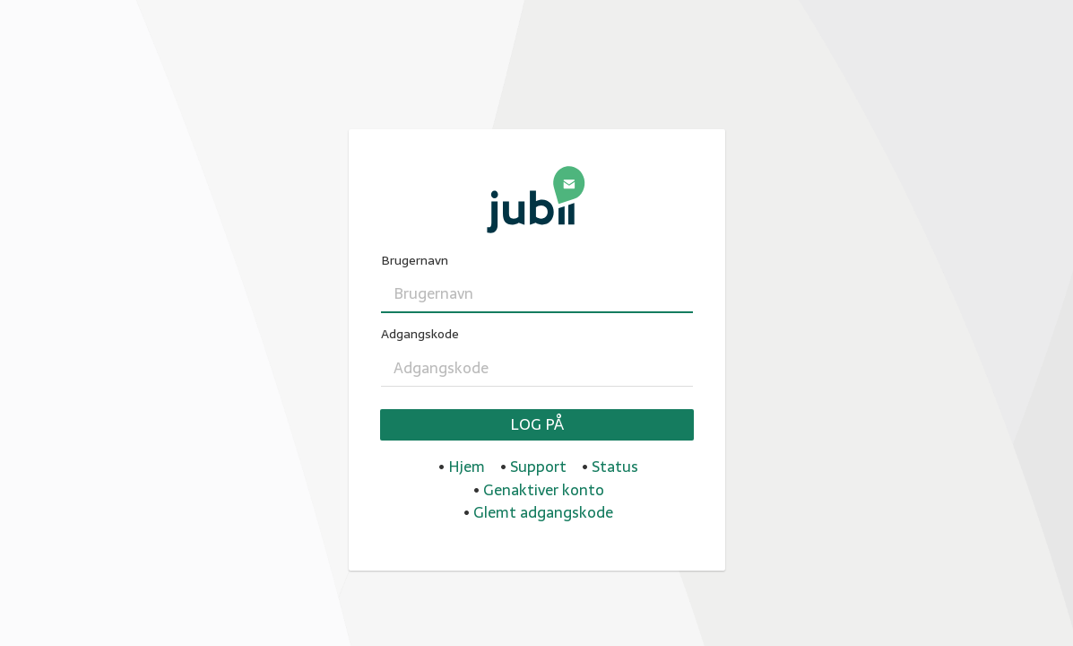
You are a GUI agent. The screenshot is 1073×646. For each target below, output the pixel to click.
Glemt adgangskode (543, 512)
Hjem (466, 466)
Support (538, 466)
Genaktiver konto (543, 489)
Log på (537, 424)
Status (615, 466)
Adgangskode (420, 334)
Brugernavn (414, 260)
